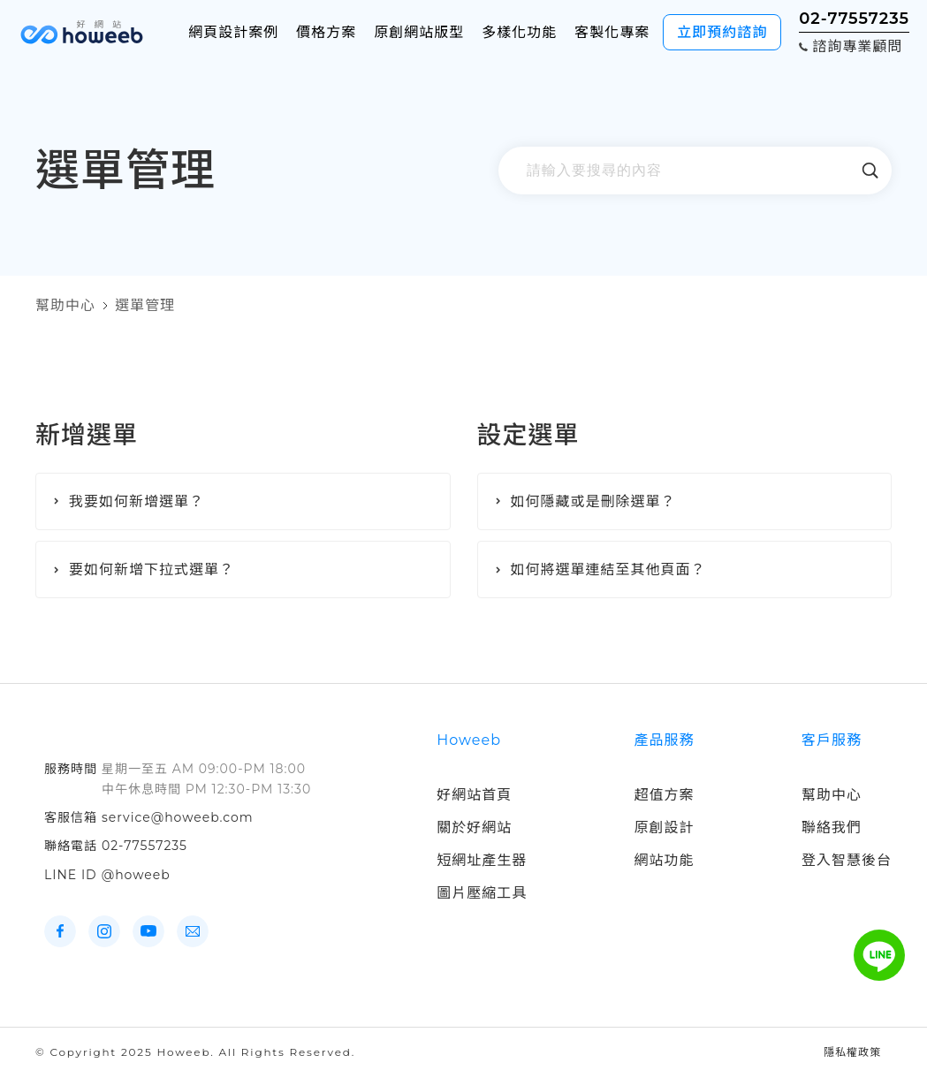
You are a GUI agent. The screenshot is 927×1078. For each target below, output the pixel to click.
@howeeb (136, 875)
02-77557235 (144, 846)
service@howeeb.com (178, 817)
